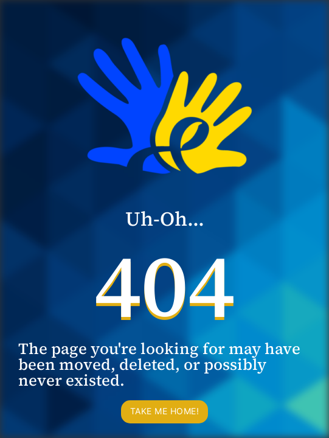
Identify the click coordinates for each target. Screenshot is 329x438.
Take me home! (164, 411)
